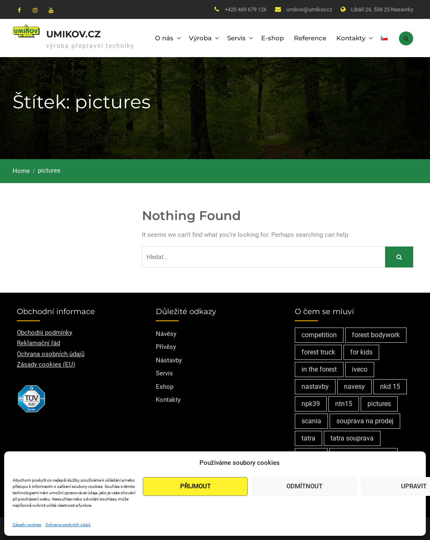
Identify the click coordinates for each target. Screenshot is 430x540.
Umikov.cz (73, 34)
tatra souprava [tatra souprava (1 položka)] (352, 438)
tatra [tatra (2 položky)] (308, 438)
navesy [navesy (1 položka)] (354, 387)
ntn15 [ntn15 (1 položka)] (343, 404)
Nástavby (169, 360)
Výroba (200, 38)
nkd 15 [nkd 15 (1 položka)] (390, 387)
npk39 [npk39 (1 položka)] (311, 404)
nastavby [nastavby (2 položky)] (315, 387)
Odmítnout (304, 486)
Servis (236, 38)
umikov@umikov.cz (309, 9)
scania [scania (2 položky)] (311, 421)
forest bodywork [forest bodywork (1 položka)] (376, 335)
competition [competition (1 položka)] (319, 335)
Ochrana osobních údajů (68, 524)
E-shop (272, 38)
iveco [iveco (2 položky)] (359, 369)
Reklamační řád (38, 343)
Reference (310, 38)
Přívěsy (166, 347)
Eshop (164, 387)
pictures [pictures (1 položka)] (379, 404)
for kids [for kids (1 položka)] (361, 352)
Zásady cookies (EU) (46, 364)
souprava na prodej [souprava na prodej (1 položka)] (364, 421)
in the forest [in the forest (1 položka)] (319, 369)
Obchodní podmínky (44, 332)
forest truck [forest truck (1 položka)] (318, 352)
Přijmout (195, 486)
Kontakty (350, 38)
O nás (164, 38)
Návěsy (166, 334)
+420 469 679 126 (246, 9)
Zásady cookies (27, 524)
